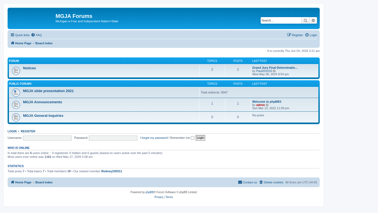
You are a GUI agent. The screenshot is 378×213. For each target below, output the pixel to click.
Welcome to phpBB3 (266, 101)
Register (28, 131)
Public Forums (20, 83)
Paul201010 (264, 71)
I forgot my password (154, 137)
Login (12, 131)
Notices (29, 68)
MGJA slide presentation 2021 (48, 91)
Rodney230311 (111, 171)
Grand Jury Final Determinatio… (275, 67)
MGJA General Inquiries (43, 116)
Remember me (182, 137)
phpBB (150, 192)
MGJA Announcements (42, 102)
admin (260, 104)
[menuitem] (36, 35)
